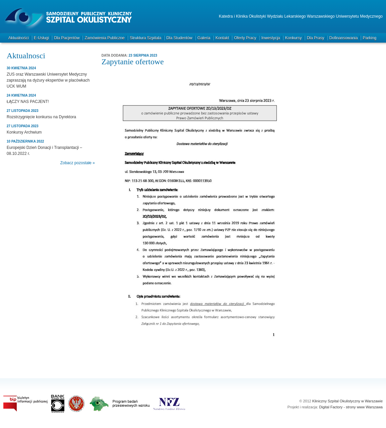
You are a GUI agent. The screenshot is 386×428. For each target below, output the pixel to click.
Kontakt (222, 38)
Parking (369, 38)
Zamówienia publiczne (104, 38)
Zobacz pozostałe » (77, 163)
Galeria (203, 38)
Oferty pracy (245, 38)
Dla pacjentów (67, 38)
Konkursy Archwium (24, 132)
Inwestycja (270, 38)
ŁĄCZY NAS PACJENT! (28, 101)
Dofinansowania (343, 38)
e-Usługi (41, 38)
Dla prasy (315, 38)
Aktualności (18, 38)
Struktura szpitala (145, 38)
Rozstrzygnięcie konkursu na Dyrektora (41, 117)
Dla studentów (179, 38)
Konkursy (293, 38)
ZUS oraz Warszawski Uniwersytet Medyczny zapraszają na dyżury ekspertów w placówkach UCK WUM (48, 80)
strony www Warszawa (364, 407)
